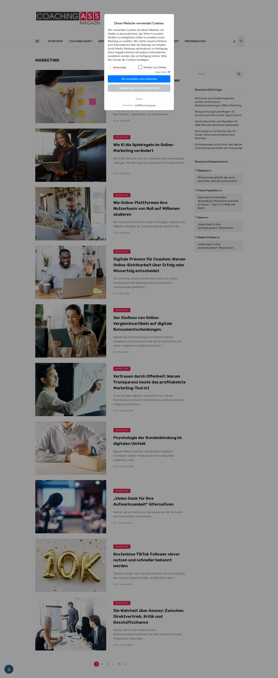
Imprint (139, 99)
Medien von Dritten (152, 67)
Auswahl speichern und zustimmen (139, 87)
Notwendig (117, 67)
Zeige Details (162, 72)
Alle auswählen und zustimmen (139, 78)
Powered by (127, 105)
